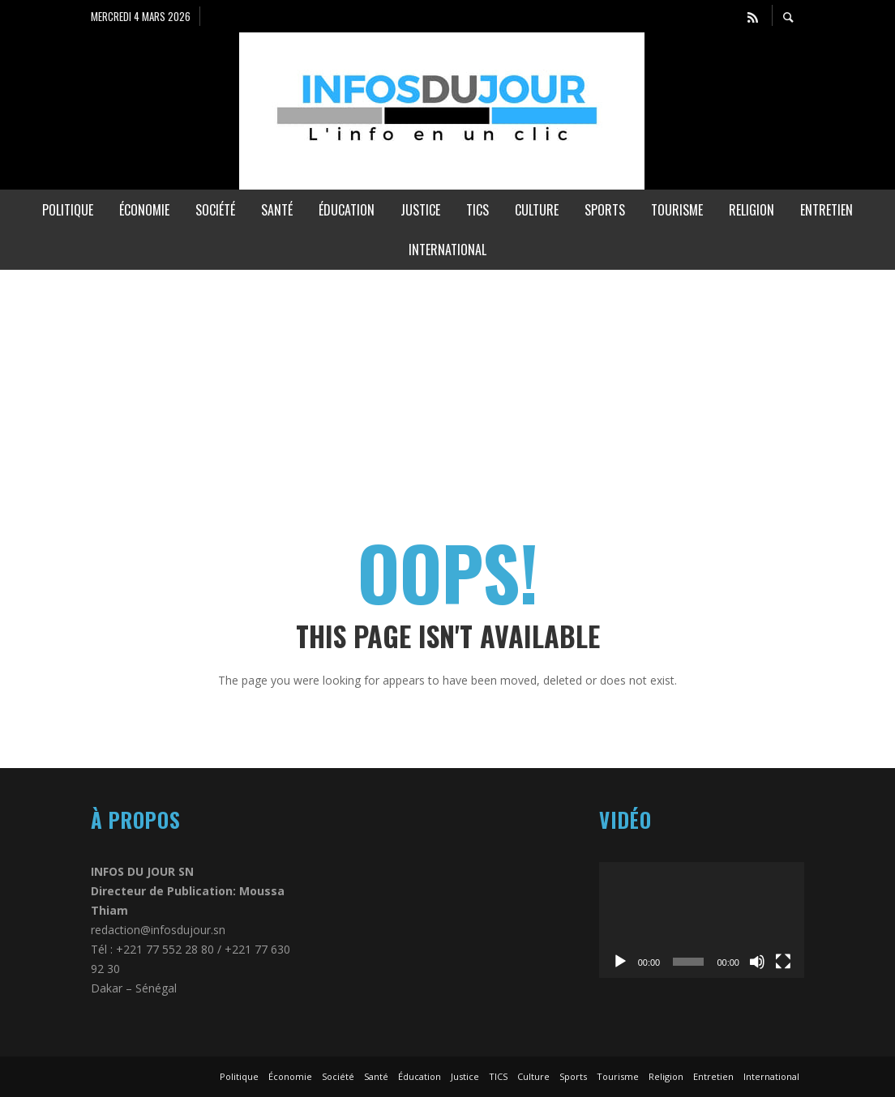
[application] (701, 919)
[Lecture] (620, 962)
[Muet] (757, 962)
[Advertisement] (447, 383)
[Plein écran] (783, 962)
